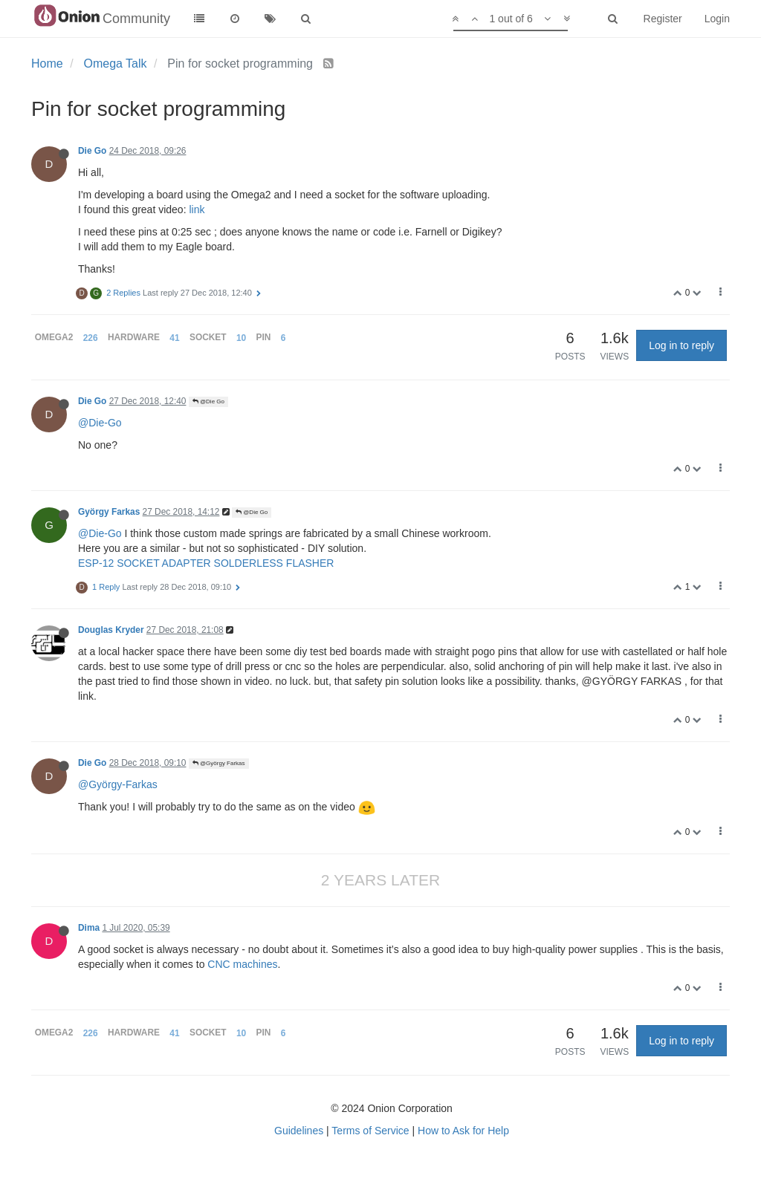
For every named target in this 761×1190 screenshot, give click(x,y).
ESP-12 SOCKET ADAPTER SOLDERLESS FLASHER (206, 563)
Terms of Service (370, 1131)
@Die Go (208, 401)
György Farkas (109, 512)
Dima (89, 928)
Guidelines (298, 1131)
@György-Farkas (118, 784)
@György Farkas (218, 763)
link (196, 209)
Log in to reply (681, 345)
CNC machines (242, 964)
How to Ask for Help (463, 1131)
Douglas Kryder (111, 630)
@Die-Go (100, 423)
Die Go (92, 151)
